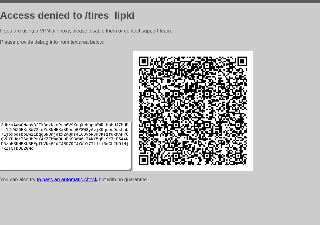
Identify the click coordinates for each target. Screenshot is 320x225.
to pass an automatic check (67, 179)
